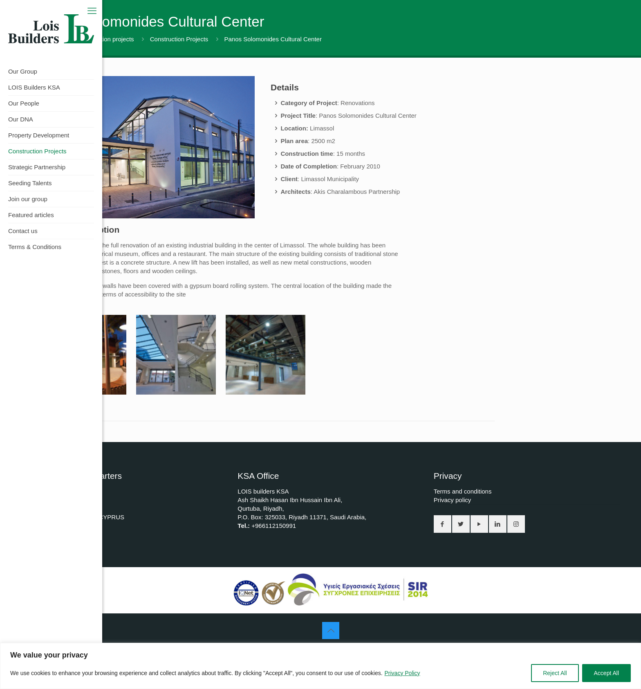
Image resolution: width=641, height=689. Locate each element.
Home (45, 39)
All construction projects (101, 39)
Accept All (606, 673)
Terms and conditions (463, 491)
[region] (320, 666)
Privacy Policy (402, 673)
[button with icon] (442, 524)
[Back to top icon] (330, 630)
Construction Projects (179, 39)
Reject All (555, 673)
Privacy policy (452, 499)
